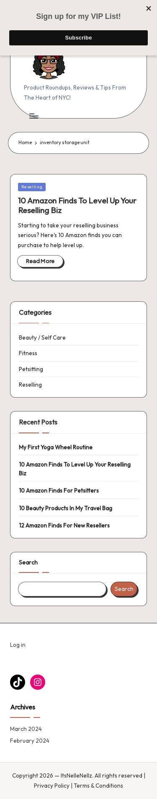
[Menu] (33, 115)
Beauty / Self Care (42, 337)
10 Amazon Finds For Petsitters (59, 490)
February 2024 (29, 740)
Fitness (28, 353)
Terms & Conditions (98, 785)
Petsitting (31, 369)
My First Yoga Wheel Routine (56, 447)
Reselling (32, 187)
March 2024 (26, 729)
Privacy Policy (51, 785)
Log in (18, 645)
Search (28, 562)
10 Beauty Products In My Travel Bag (65, 508)
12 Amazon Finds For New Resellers (64, 525)
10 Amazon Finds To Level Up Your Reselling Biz (77, 205)
